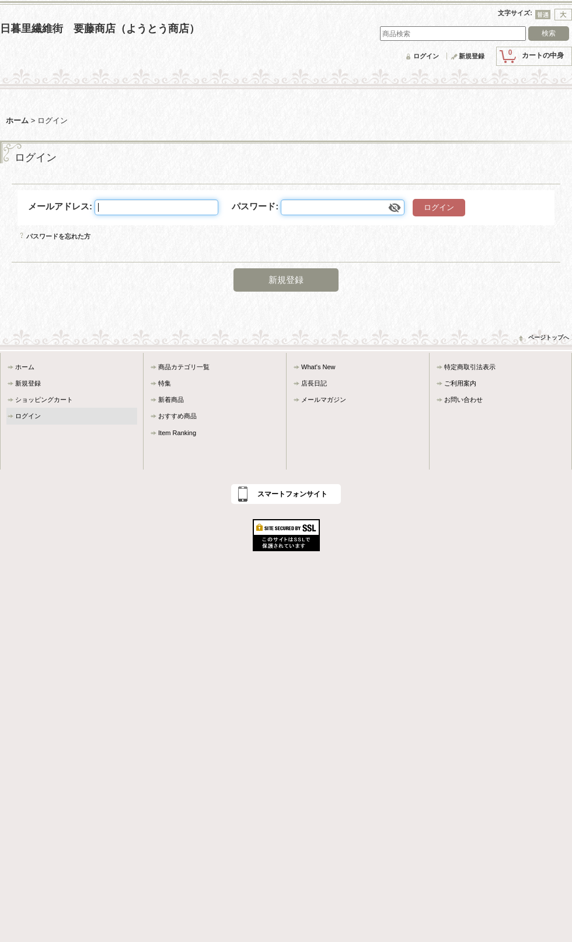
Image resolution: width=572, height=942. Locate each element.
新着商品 (171, 399)
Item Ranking (177, 432)
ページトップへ (548, 337)
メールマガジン (323, 399)
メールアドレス (58, 206)
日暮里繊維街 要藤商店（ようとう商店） (100, 28)
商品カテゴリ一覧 (184, 366)
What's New (318, 366)
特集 (164, 383)
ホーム (24, 366)
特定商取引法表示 (470, 366)
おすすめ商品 (177, 415)
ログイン (426, 55)
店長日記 (314, 383)
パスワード (253, 206)
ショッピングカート (44, 399)
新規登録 (471, 55)
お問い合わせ (463, 399)
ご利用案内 (460, 383)
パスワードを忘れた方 (58, 236)
